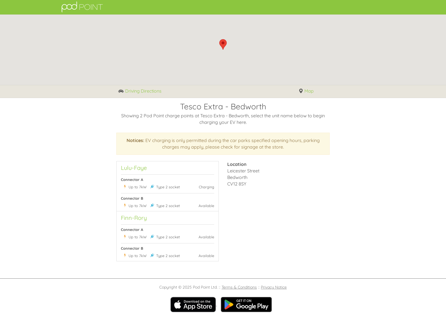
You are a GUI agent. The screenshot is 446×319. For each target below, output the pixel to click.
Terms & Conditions (239, 287)
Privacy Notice (274, 287)
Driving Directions (140, 91)
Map (306, 91)
